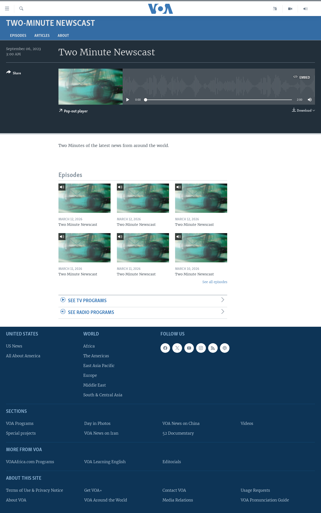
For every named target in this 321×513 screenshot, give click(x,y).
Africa (89, 346)
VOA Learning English (105, 461)
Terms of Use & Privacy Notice (34, 490)
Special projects (21, 433)
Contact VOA (174, 490)
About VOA (16, 500)
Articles (42, 36)
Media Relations (178, 500)
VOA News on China (181, 423)
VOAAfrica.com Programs (30, 461)
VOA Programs (20, 423)
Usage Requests (255, 490)
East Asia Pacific (99, 365)
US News (14, 346)
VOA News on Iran (101, 433)
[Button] (13, 74)
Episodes (18, 36)
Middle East (94, 385)
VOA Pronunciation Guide (265, 500)
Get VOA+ (93, 490)
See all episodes (214, 282)
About (63, 36)
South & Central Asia (102, 395)
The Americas (96, 356)
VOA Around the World (105, 500)
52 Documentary (178, 433)
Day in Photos (97, 423)
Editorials (172, 461)
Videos (247, 423)
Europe (90, 375)
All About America (23, 356)
